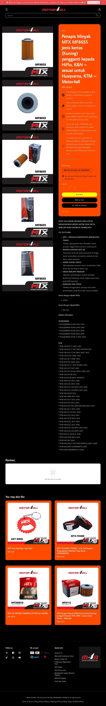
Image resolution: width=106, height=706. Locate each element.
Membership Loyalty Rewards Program (64, 674)
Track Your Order (60, 681)
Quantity (64, 184)
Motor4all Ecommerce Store (64, 656)
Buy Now (79, 194)
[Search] (97, 15)
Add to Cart (79, 200)
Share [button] (65, 212)
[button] (6, 9)
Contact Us (58, 653)
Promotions (66, 165)
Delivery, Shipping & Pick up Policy (55, 701)
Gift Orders (58, 667)
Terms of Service (27, 701)
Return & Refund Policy (75, 701)
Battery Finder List (61, 659)
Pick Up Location (60, 670)
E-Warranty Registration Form (63, 663)
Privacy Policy (38, 701)
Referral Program (60, 678)
